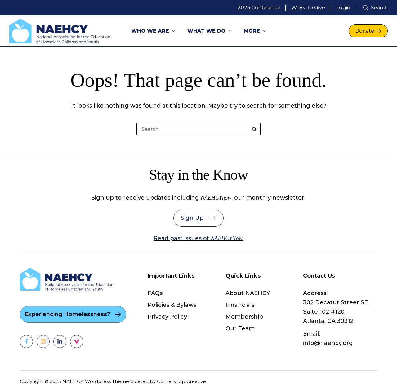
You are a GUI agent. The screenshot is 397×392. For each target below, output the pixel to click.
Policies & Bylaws (172, 305)
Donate (368, 31)
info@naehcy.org (328, 343)
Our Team (240, 328)
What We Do (210, 31)
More (256, 31)
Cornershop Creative (181, 381)
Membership (244, 316)
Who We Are (154, 31)
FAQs (155, 293)
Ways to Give (308, 8)
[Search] (375, 8)
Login (343, 8)
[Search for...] (192, 129)
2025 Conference (259, 8)
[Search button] (254, 129)
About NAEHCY (247, 293)
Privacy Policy (167, 316)
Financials (239, 305)
